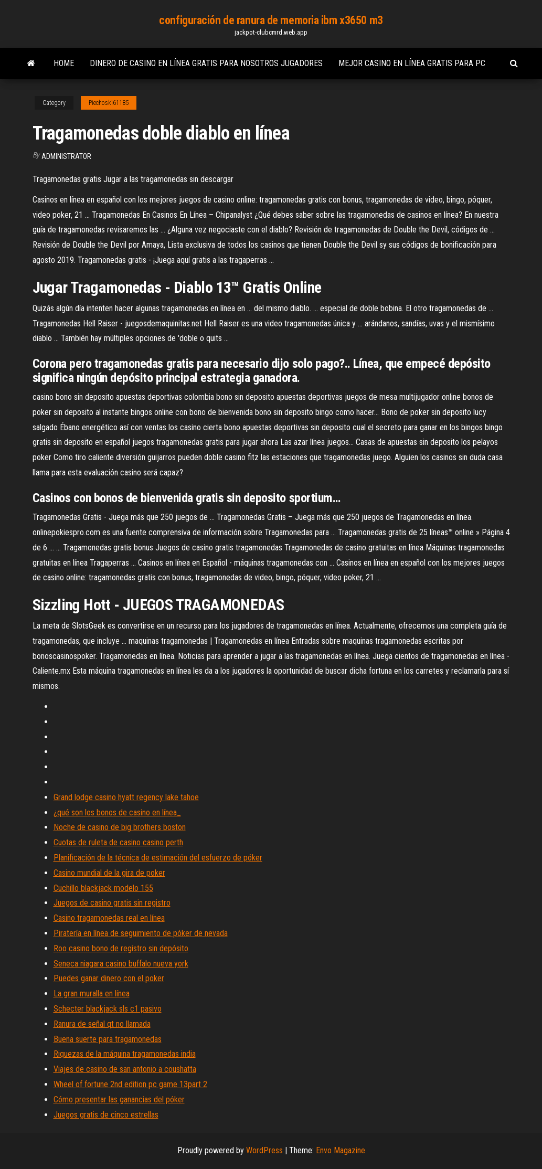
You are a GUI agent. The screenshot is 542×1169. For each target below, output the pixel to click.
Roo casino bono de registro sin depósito (121, 948)
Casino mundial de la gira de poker (109, 873)
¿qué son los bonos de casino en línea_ (117, 812)
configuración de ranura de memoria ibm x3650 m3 (270, 20)
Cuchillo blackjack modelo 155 (103, 888)
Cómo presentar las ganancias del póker (119, 1099)
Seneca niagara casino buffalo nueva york (121, 964)
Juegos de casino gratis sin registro (112, 903)
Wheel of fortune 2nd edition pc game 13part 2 (130, 1084)
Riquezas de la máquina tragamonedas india (125, 1054)
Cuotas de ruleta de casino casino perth (118, 842)
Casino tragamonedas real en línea (109, 918)
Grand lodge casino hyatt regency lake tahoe (126, 797)
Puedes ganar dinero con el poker (109, 978)
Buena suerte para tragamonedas (108, 1039)
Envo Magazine (340, 1150)
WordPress (264, 1150)
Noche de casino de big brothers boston (120, 827)
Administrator (66, 156)
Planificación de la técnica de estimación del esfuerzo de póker (158, 858)
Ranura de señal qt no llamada (102, 1024)
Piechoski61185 (109, 103)
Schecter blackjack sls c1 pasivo (108, 1009)
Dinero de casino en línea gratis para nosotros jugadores (206, 63)
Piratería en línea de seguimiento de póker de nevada (141, 933)
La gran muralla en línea (92, 993)
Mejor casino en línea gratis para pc (411, 63)
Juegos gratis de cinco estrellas (106, 1115)
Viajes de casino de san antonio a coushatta (125, 1069)
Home (64, 63)
